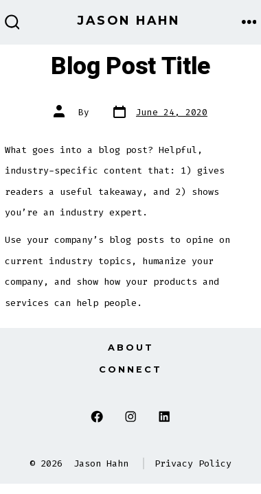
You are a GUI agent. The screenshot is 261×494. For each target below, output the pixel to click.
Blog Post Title (130, 66)
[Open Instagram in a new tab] (131, 417)
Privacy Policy (193, 463)
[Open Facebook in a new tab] (97, 417)
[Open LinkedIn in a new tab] (164, 417)
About (131, 347)
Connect (130, 369)
